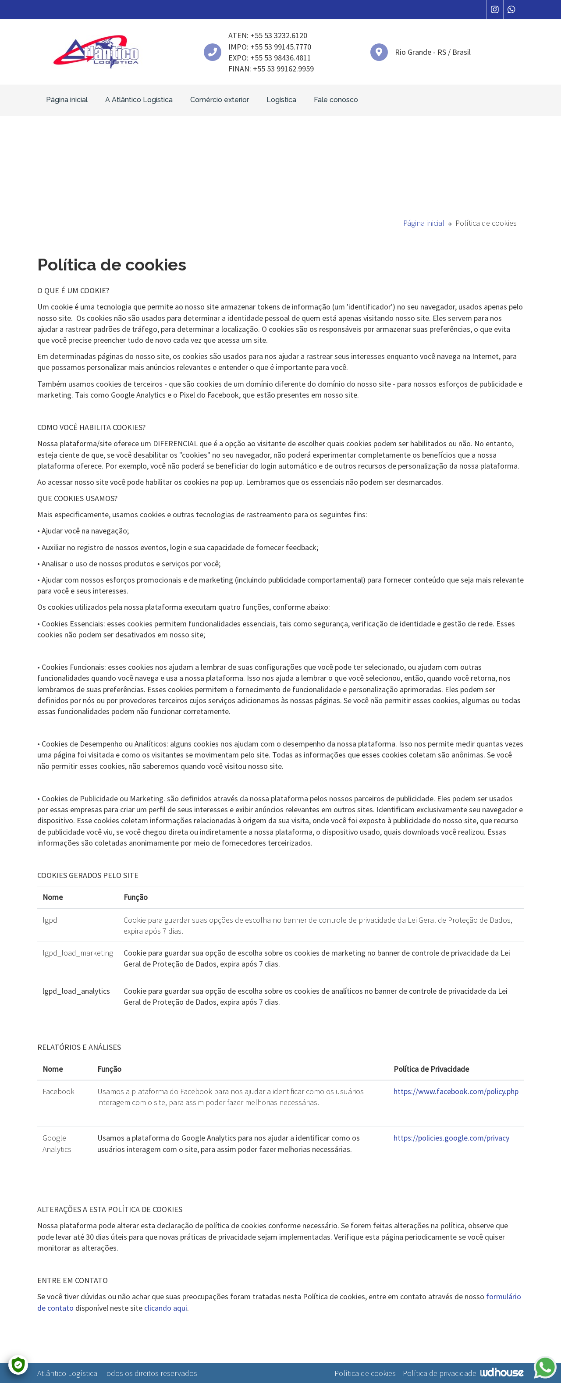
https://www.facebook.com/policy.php (456, 1091)
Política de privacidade (439, 1373)
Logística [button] (281, 100)
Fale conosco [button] (336, 100)
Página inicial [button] (67, 100)
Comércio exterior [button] (219, 100)
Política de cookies (365, 1373)
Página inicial (423, 223)
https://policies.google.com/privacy (451, 1138)
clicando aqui (165, 1308)
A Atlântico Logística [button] (139, 100)
